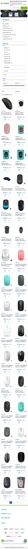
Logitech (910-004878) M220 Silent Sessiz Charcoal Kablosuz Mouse (20, 164)
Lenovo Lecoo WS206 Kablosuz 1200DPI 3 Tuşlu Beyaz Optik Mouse (7, 366)
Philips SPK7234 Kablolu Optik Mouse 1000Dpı (20, 240)
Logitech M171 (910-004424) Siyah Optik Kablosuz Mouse (20, 467)
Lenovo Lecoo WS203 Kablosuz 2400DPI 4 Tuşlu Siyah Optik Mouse (7, 416)
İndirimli (5, 71)
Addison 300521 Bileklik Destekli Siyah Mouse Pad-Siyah (20, 113)
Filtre (7, 91)
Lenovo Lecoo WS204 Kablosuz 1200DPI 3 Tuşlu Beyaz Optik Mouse (6, 391)
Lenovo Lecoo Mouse (9, 34)
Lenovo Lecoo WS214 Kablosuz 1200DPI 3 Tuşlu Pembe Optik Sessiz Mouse (21, 265)
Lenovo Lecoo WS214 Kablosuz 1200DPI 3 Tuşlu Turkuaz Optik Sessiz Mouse (7, 290)
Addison (17, 111)
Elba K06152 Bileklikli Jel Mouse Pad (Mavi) (7, 189)
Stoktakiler (6, 67)
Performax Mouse (8, 30)
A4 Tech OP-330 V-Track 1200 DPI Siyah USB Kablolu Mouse (6, 113)
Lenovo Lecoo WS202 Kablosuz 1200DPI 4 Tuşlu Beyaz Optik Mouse (21, 442)
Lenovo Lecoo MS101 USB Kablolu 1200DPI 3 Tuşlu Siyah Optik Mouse (6, 467)
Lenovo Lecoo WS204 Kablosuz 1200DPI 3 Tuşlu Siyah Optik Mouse (20, 391)
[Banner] (14, 13)
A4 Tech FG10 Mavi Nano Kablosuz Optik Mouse (6, 214)
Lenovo (17, 262)
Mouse (6, 24)
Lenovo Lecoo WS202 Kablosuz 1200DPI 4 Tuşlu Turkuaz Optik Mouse (21, 416)
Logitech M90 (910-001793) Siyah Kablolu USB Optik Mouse (20, 214)
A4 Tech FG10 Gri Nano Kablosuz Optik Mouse (20, 189)
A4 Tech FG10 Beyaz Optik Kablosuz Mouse (6, 265)
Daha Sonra (16, 7)
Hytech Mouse (7, 32)
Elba (2, 187)
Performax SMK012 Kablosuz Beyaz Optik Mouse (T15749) (21, 492)
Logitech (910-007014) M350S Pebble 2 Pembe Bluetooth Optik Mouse (5, 139)
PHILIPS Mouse (7, 28)
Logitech (3, 136)
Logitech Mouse (7, 39)
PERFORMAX (18, 490)
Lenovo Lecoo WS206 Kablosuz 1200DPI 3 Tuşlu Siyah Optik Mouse (21, 366)
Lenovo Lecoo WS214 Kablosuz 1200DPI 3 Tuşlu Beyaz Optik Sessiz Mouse (7, 315)
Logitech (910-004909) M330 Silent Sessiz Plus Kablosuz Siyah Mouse (6, 164)
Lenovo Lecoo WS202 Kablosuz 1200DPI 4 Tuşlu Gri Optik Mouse (7, 442)
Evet (24, 7)
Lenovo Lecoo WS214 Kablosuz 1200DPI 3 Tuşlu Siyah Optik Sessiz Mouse (21, 315)
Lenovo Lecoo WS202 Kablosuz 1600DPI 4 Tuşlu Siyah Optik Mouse (7, 492)
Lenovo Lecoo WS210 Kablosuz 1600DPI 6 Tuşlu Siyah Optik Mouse (21, 341)
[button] (14, 16)
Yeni (4, 74)
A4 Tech (3, 111)
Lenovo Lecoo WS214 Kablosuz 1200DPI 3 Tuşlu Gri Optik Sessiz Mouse (21, 290)
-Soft (5, 547)
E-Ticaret (9, 547)
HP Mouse (6, 26)
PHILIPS (17, 237)
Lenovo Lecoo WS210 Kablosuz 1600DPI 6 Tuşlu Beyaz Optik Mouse (6, 341)
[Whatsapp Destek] (25, 541)
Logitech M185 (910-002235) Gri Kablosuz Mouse (7, 240)
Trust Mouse (6, 37)
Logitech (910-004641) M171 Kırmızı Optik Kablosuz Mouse (20, 139)
